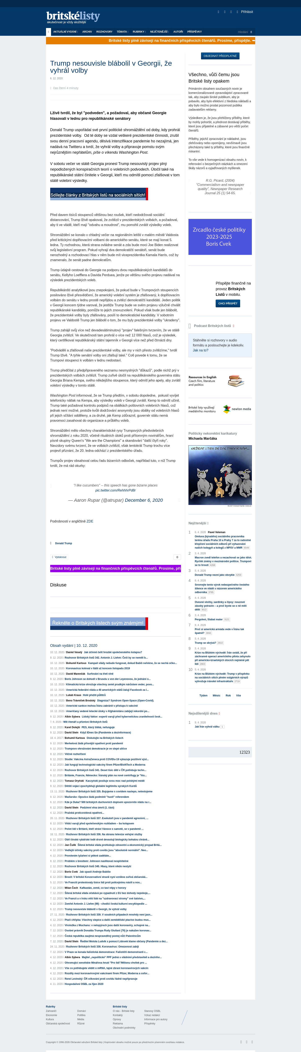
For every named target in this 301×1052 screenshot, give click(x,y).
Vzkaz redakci (152, 1015)
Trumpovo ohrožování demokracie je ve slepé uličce (96, 748)
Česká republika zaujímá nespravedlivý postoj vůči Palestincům (103, 936)
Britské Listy (222, 1014)
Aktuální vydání (65, 31)
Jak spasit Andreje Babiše (95, 871)
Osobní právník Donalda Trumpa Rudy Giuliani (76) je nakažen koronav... (108, 930)
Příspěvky (194, 31)
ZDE (90, 521)
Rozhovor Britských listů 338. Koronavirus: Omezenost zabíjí (102, 946)
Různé (81, 1023)
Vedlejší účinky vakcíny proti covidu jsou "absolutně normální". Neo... (106, 850)
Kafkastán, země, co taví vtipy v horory (103, 887)
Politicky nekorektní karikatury (212, 436)
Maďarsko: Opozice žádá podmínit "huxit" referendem (97, 796)
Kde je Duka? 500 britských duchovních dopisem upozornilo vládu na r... (108, 802)
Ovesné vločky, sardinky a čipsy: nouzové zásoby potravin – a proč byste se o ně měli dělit (220, 606)
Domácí (81, 1011)
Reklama (118, 1023)
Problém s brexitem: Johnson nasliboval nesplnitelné (96, 861)
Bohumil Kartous (76, 663)
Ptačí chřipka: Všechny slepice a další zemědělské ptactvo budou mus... (108, 919)
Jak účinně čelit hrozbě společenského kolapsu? (113, 652)
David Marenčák (75, 673)
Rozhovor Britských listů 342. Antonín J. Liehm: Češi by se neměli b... (106, 657)
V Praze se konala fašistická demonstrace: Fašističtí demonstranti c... (106, 952)
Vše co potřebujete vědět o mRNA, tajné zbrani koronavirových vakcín (106, 968)
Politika (81, 1015)
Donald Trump (63, 543)
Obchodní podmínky (124, 1027)
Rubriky (139, 31)
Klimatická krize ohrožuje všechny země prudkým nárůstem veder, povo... (110, 684)
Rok (228, 695)
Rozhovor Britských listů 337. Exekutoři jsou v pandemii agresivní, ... (107, 818)
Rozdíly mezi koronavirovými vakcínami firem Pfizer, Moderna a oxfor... (107, 973)
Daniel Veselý (74, 652)
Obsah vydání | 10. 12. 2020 (73, 645)
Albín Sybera (72, 716)
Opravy (117, 1019)
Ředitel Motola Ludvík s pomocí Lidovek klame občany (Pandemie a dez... (124, 941)
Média (80, 1019)
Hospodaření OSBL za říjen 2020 (84, 984)
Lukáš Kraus (73, 695)
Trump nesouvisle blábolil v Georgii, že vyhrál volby (96, 909)
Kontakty (118, 1015)
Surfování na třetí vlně (100, 673)
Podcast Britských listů (210, 326)
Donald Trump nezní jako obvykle (218, 575)
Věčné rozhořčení (75, 754)
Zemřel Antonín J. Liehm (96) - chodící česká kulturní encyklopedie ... (106, 903)
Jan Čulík (70, 845)
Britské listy (75, 17)
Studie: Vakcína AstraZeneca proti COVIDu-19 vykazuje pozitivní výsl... (107, 759)
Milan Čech (71, 887)
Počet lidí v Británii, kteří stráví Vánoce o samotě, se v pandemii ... (104, 828)
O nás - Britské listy (123, 1011)
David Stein (71, 732)
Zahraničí (51, 1011)
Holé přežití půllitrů (94, 695)
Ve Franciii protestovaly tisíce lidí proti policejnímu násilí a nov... (103, 882)
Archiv (87, 31)
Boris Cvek (71, 871)
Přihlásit (245, 12)
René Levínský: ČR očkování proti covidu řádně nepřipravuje (101, 978)
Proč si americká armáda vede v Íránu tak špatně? (219, 631)
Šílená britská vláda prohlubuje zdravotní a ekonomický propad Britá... (119, 845)
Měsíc (216, 695)
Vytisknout (59, 557)
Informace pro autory (156, 1019)
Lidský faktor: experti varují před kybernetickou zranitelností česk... (122, 716)
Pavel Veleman (216, 532)
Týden (203, 695)
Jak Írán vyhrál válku (209, 727)
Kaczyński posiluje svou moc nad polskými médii (115, 780)
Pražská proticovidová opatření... (84, 812)
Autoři (178, 31)
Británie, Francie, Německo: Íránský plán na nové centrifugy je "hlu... (106, 775)
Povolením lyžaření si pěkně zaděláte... (88, 855)
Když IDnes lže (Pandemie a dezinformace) (105, 732)
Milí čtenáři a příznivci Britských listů (85, 721)
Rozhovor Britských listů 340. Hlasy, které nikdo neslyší (98, 866)
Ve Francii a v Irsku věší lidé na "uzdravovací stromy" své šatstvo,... (105, 898)
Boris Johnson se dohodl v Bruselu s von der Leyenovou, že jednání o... (108, 679)
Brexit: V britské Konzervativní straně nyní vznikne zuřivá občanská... (106, 877)
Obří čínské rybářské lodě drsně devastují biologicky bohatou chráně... (107, 839)
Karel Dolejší (72, 727)
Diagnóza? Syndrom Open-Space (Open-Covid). (125, 700)
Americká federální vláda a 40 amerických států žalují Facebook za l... (107, 689)
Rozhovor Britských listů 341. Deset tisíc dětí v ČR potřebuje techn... (105, 770)
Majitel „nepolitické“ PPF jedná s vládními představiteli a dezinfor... (122, 957)
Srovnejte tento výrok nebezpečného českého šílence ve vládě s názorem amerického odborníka (222, 588)
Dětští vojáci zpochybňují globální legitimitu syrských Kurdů (101, 786)
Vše (238, 695)
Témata (123, 31)
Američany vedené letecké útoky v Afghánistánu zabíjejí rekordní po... (107, 711)
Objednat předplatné (220, 55)
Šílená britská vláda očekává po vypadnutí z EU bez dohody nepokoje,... (107, 893)
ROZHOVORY (104, 31)
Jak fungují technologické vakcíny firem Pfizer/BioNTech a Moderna (105, 764)
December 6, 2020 (144, 500)
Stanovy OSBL (152, 1011)
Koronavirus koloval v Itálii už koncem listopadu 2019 (98, 668)
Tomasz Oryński (74, 780)
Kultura (50, 1019)
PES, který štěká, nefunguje (98, 727)
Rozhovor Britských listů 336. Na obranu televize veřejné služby (104, 834)
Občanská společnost (58, 1023)
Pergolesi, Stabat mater (212, 619)
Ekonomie (51, 1015)
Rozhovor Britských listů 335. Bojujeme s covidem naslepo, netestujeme (109, 791)
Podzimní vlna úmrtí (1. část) (97, 807)
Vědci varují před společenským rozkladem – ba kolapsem (99, 823)
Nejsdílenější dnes (203, 713)
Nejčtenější (159, 31)
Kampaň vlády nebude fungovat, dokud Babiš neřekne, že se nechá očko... (132, 663)
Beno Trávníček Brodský (80, 700)
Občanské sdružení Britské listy (86, 1042)
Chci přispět (227, 303)
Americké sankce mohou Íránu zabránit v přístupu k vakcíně (102, 705)
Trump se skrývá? (209, 643)
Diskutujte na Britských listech (105, 738)
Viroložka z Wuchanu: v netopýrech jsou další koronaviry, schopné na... (107, 925)
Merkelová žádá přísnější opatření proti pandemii (94, 743)
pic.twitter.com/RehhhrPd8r (115, 490)
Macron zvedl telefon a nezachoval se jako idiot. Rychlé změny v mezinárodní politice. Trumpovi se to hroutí (223, 561)
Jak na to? (200, 350)
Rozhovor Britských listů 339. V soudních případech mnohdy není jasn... (109, 914)
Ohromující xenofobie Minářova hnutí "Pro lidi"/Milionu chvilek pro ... (106, 962)
